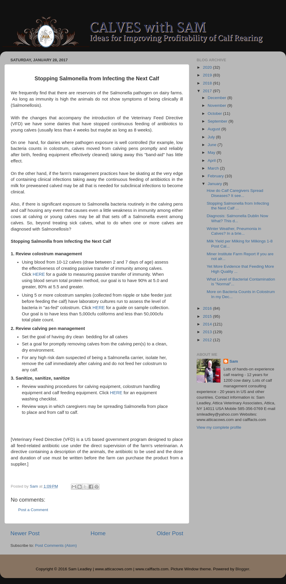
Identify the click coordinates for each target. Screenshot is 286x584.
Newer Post (25, 533)
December (217, 97)
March (214, 168)
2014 (208, 324)
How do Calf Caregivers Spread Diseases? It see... (235, 193)
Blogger (242, 569)
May (212, 152)
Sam (233, 361)
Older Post (170, 533)
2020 (208, 67)
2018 (208, 83)
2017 (208, 91)
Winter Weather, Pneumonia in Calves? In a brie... (234, 231)
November (217, 105)
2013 (208, 332)
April (212, 160)
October (215, 113)
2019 (208, 75)
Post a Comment (33, 510)
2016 (208, 308)
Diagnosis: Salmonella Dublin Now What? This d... (237, 218)
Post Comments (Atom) (56, 545)
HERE (38, 274)
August (214, 129)
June (212, 145)
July (212, 137)
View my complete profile (219, 427)
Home (98, 533)
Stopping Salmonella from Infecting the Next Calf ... (238, 205)
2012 (208, 340)
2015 (208, 316)
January (215, 183)
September (218, 121)
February (216, 176)
